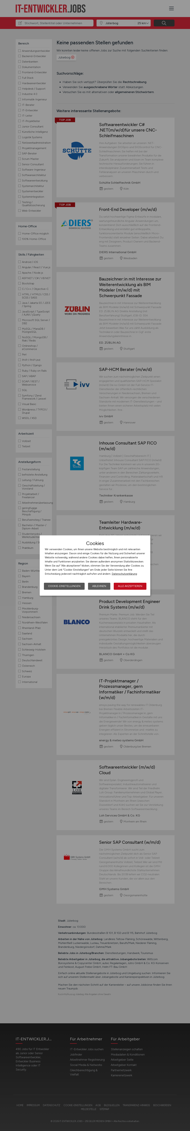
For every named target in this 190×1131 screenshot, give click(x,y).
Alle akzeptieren (130, 586)
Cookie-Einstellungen (64, 586)
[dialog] (95, 565)
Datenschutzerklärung (124, 573)
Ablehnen (99, 586)
